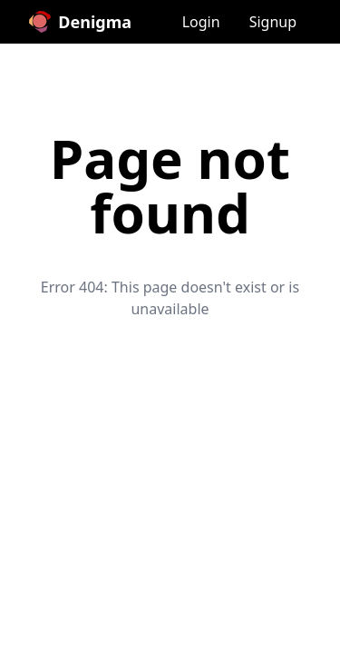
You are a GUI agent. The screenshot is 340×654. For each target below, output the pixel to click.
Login (201, 22)
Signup (272, 22)
